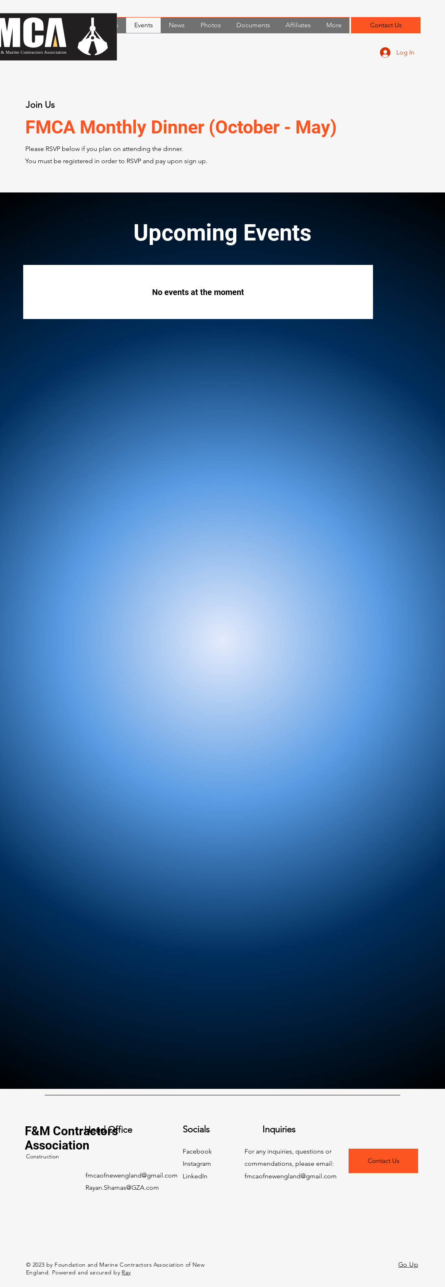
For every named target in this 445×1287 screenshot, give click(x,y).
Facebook (197, 1151)
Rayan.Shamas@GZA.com (122, 1187)
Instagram (197, 1163)
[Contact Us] (386, 25)
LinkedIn (195, 1176)
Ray (126, 1272)
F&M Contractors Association (71, 1138)
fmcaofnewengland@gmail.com (131, 1175)
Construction (42, 1156)
